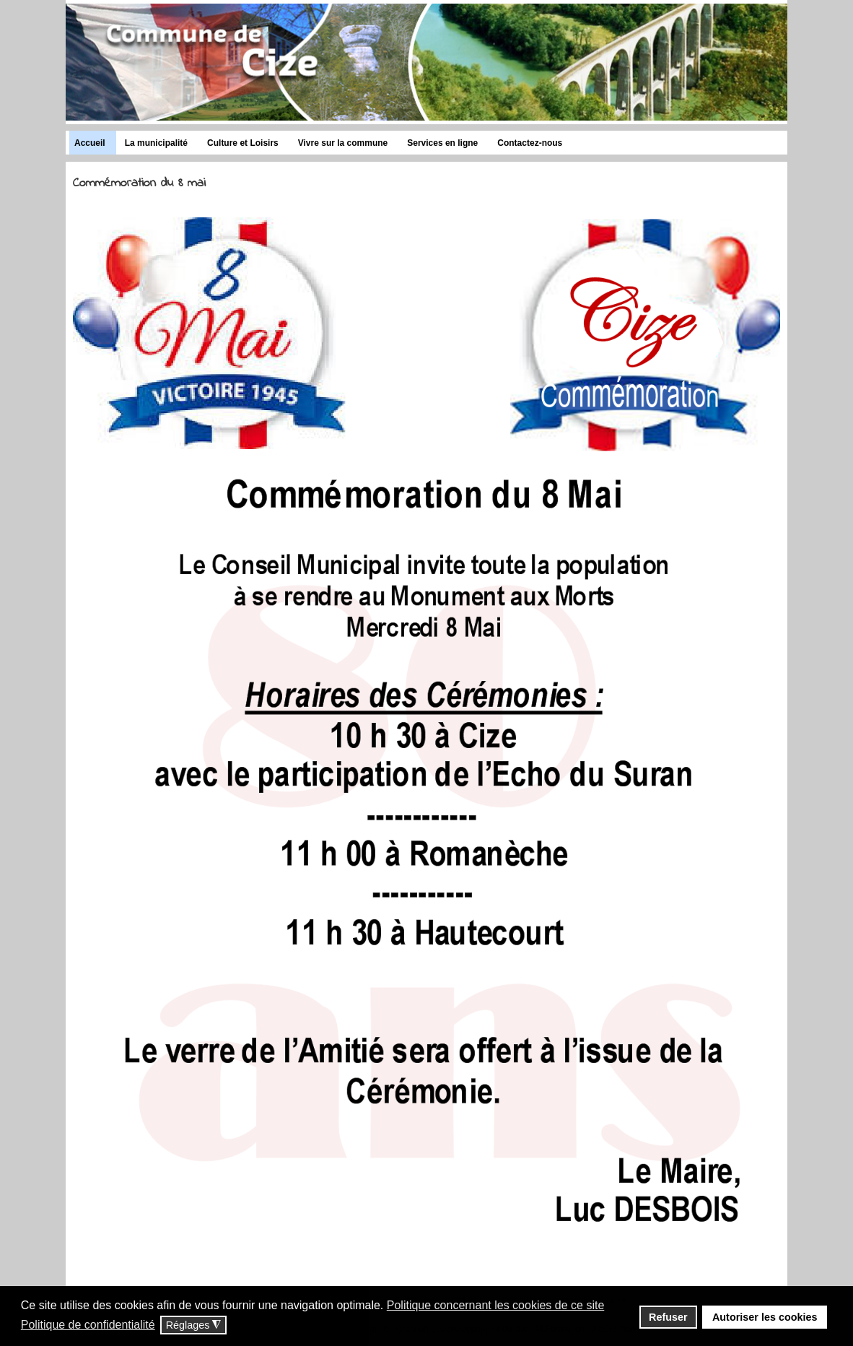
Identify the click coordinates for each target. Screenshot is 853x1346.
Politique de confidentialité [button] (88, 1325)
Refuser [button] (668, 1317)
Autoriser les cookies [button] (765, 1317)
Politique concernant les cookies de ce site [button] (496, 1305)
